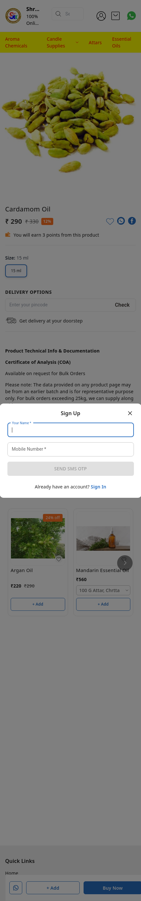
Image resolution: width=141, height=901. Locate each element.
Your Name (21, 423)
